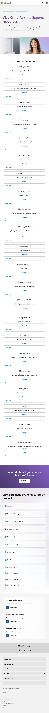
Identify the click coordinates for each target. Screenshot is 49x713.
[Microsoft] (6, 2)
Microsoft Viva (11, 11)
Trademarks (5, 705)
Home (4, 11)
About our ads (6, 707)
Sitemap (4, 692)
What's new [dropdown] (7, 659)
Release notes (6, 694)
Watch (24, 75)
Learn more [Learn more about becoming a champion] (13, 607)
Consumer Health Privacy (8, 703)
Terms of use (5, 701)
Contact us (5, 697)
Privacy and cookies (7, 699)
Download (8, 79)
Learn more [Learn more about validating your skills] (13, 636)
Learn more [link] (23, 480)
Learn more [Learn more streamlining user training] (13, 621)
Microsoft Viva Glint (21, 11)
